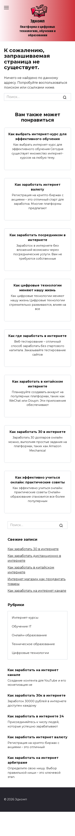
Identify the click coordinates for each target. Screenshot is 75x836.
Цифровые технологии (30, 653)
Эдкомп (37, 21)
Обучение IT (22, 626)
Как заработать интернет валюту (37, 187)
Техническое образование (33, 644)
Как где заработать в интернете (37, 336)
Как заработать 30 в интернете (38, 432)
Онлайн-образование (29, 635)
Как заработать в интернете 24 (36, 716)
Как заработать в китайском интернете (37, 383)
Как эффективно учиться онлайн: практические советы (37, 479)
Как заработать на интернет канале (37, 591)
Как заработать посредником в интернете (38, 237)
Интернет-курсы (25, 617)
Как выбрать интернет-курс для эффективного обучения (37, 136)
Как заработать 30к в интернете (37, 695)
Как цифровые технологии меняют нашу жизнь (38, 287)
